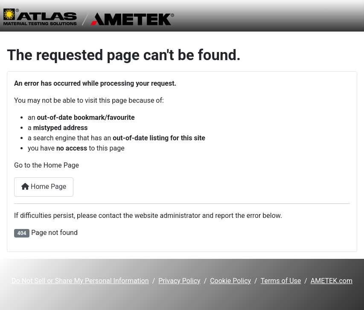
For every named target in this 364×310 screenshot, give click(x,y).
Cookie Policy (230, 281)
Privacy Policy (179, 281)
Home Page (43, 187)
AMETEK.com (331, 281)
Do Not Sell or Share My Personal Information (80, 281)
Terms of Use (281, 281)
